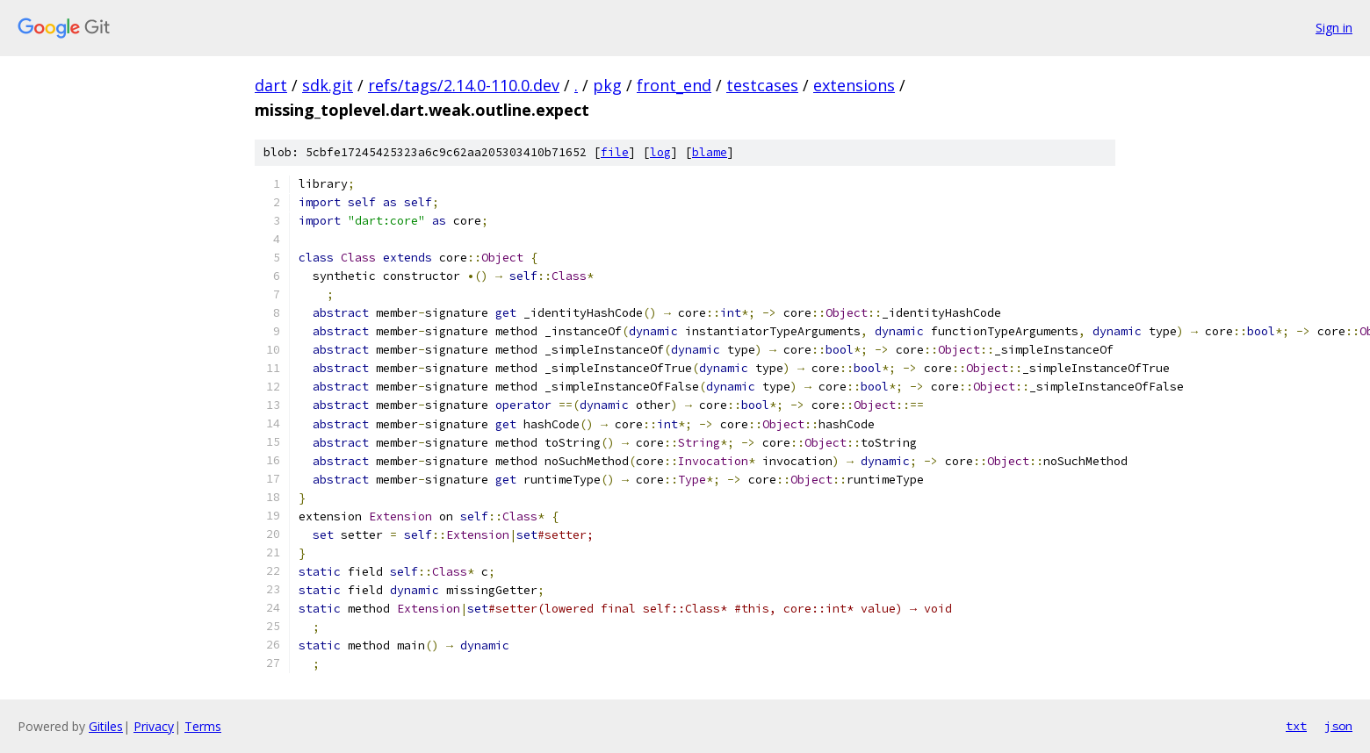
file (615, 152)
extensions (854, 85)
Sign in (1334, 27)
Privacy (153, 726)
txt (1296, 726)
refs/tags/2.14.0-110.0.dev (463, 85)
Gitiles (106, 726)
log (660, 152)
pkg (607, 85)
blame (709, 152)
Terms (202, 726)
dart (271, 85)
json (1338, 726)
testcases (762, 85)
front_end (674, 85)
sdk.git (327, 85)
